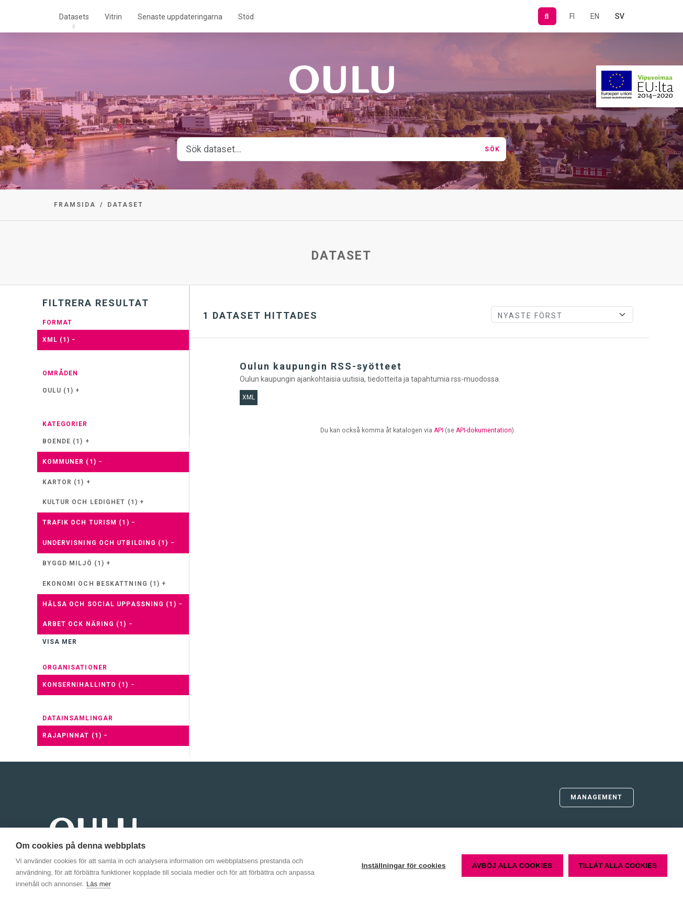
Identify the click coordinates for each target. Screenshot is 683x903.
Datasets (74, 17)
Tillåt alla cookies (618, 865)
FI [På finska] (572, 16)
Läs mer (98, 884)
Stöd (246, 17)
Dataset (125, 204)
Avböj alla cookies (512, 865)
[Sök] (547, 16)
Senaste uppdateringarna (180, 17)
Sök (492, 149)
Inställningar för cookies (404, 865)
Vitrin (113, 17)
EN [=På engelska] (594, 16)
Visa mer (59, 641)
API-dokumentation (484, 430)
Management (596, 797)
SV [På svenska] (619, 16)
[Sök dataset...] (328, 149)
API (438, 430)
